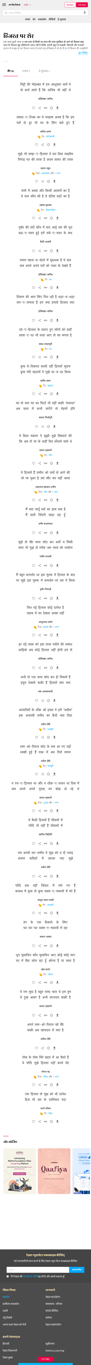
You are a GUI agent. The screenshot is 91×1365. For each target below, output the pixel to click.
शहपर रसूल (45, 168)
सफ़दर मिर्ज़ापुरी (45, 417)
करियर (49, 1317)
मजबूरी (50, 729)
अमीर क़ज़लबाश (45, 523)
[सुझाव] (51, 108)
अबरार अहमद (45, 936)
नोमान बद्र (45, 1071)
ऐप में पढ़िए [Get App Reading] (46, 1359)
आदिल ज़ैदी (45, 1039)
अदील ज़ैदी (45, 724)
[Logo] (14, 5)
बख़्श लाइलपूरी (45, 344)
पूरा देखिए (83, 52)
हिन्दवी (6, 1343)
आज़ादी (50, 905)
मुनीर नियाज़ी (45, 589)
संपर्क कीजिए (52, 1310)
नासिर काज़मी (45, 556)
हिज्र (50, 1113)
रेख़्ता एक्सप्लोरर (53, 1324)
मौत (50, 455)
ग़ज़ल (26, 71)
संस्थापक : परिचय (54, 1303)
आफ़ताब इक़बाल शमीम (45, 487)
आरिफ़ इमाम (45, 131)
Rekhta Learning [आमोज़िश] (55, 1350)
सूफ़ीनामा (50, 1343)
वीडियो (52, 19)
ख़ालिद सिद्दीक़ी (45, 834)
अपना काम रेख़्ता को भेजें (14, 1324)
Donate (70, 4)
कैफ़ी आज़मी (45, 241)
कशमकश (46, 173)
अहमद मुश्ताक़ (45, 205)
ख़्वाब (45, 627)
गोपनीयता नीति (30, 1276)
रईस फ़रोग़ (45, 969)
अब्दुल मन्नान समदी (45, 900)
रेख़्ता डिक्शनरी (10, 1350)
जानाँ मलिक (45, 1108)
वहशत (50, 385)
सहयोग (6, 1297)
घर (50, 279)
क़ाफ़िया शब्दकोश (11, 1303)
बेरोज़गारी (50, 136)
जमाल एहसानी (45, 450)
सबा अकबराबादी (45, 691)
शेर (10, 71)
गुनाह (46, 802)
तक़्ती (5, 1310)
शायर (27, 19)
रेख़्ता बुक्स (8, 1357)
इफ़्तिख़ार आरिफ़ (45, 98)
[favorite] (33, 108)
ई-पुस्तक (44, 71)
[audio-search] (84, 12)
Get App (82, 4)
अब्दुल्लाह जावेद (45, 622)
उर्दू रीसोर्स (7, 1317)
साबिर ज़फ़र (45, 380)
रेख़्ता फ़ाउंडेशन (53, 1297)
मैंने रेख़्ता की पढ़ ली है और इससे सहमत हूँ (35, 1276)
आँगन (50, 974)
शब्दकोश (42, 19)
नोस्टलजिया (50, 210)
